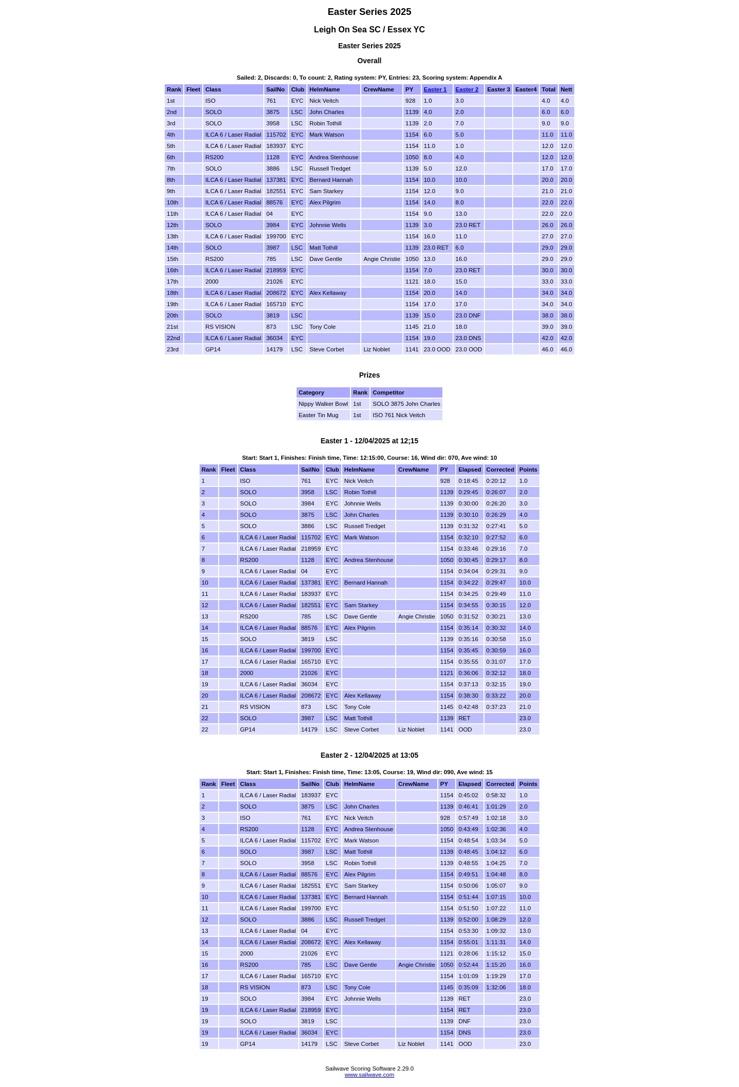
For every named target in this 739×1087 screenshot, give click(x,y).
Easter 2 (467, 89)
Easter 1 (435, 89)
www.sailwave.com (370, 1075)
